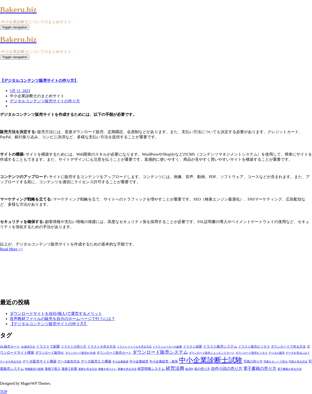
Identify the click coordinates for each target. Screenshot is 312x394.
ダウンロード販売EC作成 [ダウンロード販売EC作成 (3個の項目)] (80, 352)
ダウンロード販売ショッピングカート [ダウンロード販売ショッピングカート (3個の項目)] (211, 352)
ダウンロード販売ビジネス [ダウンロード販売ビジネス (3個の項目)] (251, 352)
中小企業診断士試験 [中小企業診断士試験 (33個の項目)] (211, 360)
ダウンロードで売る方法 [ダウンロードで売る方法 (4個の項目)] (288, 346)
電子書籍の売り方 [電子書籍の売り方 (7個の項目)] (259, 368)
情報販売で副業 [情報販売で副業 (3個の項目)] (34, 369)
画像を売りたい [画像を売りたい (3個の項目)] (107, 369)
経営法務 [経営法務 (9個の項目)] (175, 368)
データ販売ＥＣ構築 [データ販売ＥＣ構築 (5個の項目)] (96, 361)
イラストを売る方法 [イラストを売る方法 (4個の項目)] (101, 346)
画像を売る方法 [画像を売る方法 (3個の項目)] (127, 369)
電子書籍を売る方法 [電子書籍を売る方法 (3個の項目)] (289, 369)
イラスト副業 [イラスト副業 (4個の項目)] (192, 346)
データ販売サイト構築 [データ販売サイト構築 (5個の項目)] (39, 361)
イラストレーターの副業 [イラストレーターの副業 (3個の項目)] (167, 346)
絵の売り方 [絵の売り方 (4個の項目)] (202, 369)
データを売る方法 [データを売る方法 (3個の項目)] (10, 361)
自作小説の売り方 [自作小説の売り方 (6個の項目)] (226, 368)
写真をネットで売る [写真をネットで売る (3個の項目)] (275, 361)
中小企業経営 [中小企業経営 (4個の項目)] (138, 361)
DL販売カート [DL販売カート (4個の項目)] (10, 346)
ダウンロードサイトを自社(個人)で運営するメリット (56, 313)
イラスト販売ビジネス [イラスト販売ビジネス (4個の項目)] (254, 346)
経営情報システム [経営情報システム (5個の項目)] (151, 369)
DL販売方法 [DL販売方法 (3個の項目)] (28, 346)
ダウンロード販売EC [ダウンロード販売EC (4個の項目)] (49, 352)
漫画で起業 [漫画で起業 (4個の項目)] (69, 369)
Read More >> (11, 249)
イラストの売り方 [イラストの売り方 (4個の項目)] (73, 346)
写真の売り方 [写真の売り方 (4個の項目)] (253, 361)
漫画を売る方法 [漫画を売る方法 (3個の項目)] (87, 369)
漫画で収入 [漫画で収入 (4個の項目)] (52, 369)
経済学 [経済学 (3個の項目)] (189, 369)
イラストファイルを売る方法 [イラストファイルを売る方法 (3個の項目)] (134, 346)
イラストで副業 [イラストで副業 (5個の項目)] (48, 346)
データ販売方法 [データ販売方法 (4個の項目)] (69, 361)
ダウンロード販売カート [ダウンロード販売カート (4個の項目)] (114, 352)
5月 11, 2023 (20, 91)
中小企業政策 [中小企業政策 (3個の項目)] (120, 361)
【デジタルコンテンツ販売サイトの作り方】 (49, 324)
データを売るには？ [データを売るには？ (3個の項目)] (298, 352)
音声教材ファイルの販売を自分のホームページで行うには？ (62, 319)
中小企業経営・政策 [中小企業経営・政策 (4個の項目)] (163, 361)
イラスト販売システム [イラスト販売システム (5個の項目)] (220, 346)
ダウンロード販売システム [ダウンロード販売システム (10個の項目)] (160, 352)
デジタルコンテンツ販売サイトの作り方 (45, 101)
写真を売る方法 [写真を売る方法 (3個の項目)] (298, 361)
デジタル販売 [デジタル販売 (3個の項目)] (277, 352)
